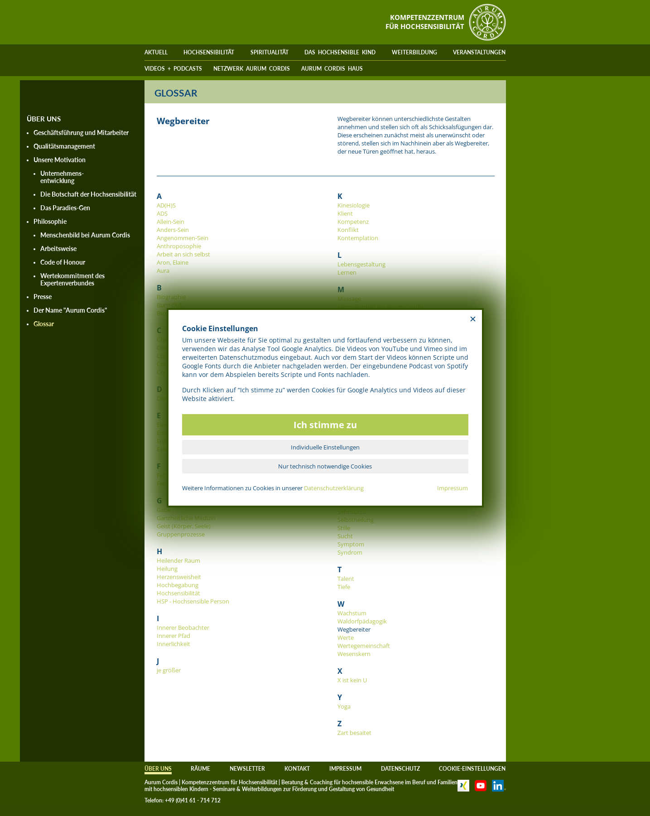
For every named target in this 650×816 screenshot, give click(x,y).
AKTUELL (156, 52)
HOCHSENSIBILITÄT (208, 52)
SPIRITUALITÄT (269, 52)
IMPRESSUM (345, 768)
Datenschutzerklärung (334, 488)
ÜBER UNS (158, 768)
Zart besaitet (354, 733)
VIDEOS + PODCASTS (173, 68)
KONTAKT (297, 768)
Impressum (452, 488)
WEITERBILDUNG (414, 52)
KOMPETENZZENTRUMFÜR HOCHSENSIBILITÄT (424, 22)
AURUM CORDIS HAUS (332, 68)
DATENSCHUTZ (400, 768)
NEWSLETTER (247, 768)
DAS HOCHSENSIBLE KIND (340, 52)
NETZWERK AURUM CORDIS (251, 68)
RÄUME (200, 768)
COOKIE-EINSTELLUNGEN (472, 768)
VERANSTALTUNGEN (479, 52)
